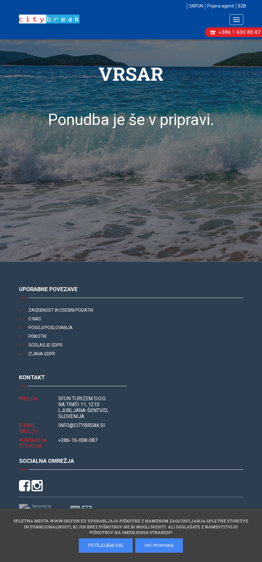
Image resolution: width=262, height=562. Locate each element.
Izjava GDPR (41, 353)
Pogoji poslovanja (50, 327)
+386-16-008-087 (78, 440)
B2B (242, 5)
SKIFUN (196, 5)
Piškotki (37, 336)
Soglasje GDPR (45, 345)
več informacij (159, 545)
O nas (34, 318)
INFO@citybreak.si (81, 425)
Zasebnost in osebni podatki (60, 310)
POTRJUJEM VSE (105, 545)
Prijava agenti (220, 5)
